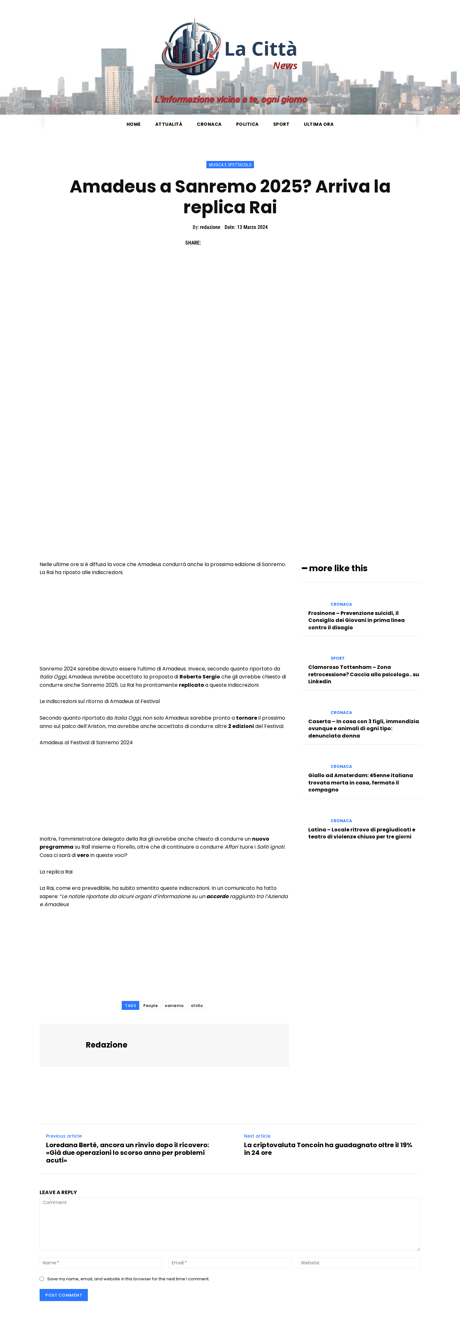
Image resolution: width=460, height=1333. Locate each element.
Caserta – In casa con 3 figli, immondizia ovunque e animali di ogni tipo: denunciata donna (363, 728)
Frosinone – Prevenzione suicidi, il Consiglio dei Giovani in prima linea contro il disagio (356, 620)
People (150, 1005)
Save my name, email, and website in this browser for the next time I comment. (128, 1279)
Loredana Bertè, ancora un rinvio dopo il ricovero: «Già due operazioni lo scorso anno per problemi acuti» (127, 1152)
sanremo (174, 1005)
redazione (210, 227)
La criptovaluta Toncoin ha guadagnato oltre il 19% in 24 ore (328, 1148)
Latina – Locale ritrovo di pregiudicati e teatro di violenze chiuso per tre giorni (361, 833)
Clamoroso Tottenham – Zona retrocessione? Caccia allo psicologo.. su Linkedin (363, 674)
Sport (338, 658)
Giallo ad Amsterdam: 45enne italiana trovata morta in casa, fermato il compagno (360, 782)
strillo (197, 1005)
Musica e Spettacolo (230, 164)
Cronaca (341, 604)
